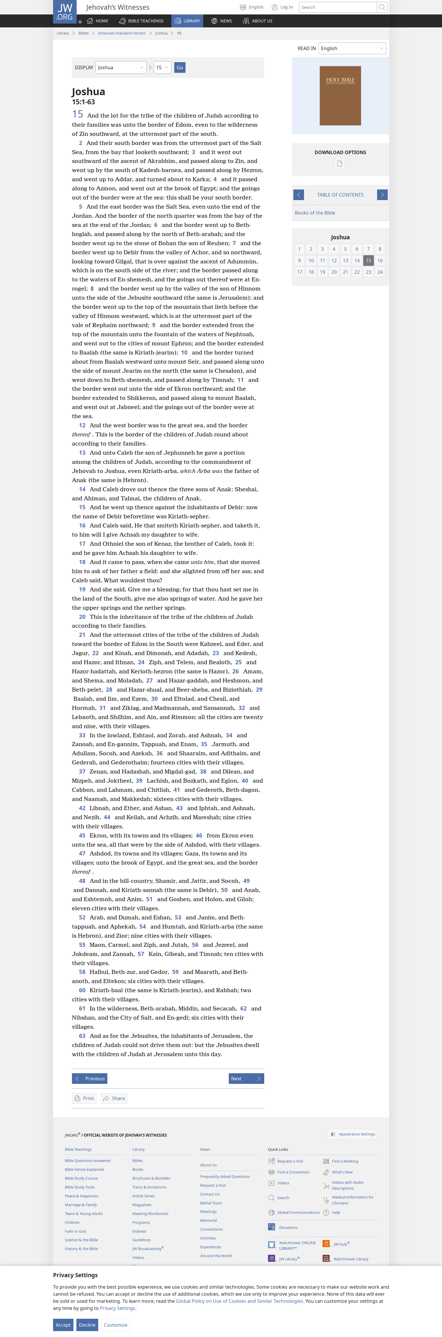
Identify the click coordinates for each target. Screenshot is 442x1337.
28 (110, 689)
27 (150, 680)
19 (83, 589)
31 (103, 708)
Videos (138, 1257)
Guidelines (141, 1239)
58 (83, 972)
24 (142, 662)
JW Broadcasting (148, 1248)
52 (83, 917)
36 (160, 753)
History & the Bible (81, 1248)
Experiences (210, 1246)
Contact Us (210, 1194)
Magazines (141, 1204)
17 (83, 544)
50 (225, 890)
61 (83, 1008)
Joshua (161, 33)
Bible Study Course (81, 1178)
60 (83, 990)
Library (63, 33)
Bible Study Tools (80, 1187)
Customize (115, 1325)
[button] (141, 20)
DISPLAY (84, 67)
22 (96, 653)
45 (83, 835)
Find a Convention (289, 1172)
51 (150, 899)
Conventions (211, 1229)
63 (83, 1036)
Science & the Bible (81, 1239)
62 (244, 1008)
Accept (63, 1325)
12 (83, 425)
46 (200, 835)
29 (259, 689)
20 (83, 617)
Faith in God (75, 1231)
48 (83, 881)
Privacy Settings (117, 1308)
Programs (141, 1222)
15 (79, 114)
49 (246, 881)
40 (246, 780)
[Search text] (338, 7)
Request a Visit (213, 1185)
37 (83, 771)
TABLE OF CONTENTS (340, 195)
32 (243, 708)
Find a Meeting (340, 1161)
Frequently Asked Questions (225, 1176)
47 (83, 853)
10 (185, 352)
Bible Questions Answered (88, 1160)
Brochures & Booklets (151, 1178)
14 (83, 489)
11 (241, 380)
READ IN (307, 48)
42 (83, 808)
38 (204, 771)
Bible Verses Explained (84, 1169)
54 (143, 926)
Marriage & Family (81, 1204)
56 (196, 945)
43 (180, 808)
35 (205, 744)
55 (83, 945)
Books (137, 1169)
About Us (208, 1165)
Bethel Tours (211, 1203)
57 (142, 954)
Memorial (208, 1220)
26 (236, 671)
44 (108, 817)
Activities (208, 1238)
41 (178, 790)
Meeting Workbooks (150, 1213)
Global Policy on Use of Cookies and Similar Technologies (239, 1301)
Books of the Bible (315, 213)
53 (179, 917)
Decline (87, 1325)
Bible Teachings (78, 1149)
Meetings (208, 1211)
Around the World (216, 1255)
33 (83, 735)
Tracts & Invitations (149, 1187)
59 (176, 972)
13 (83, 452)
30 (155, 699)
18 (83, 562)
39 (140, 780)
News (205, 1149)
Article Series (143, 1195)
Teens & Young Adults (84, 1213)
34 (230, 735)
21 (83, 635)
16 (83, 525)
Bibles (83, 33)
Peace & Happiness (81, 1195)
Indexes (139, 1231)
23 (217, 653)
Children (72, 1222)
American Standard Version (122, 33)
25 (239, 662)
